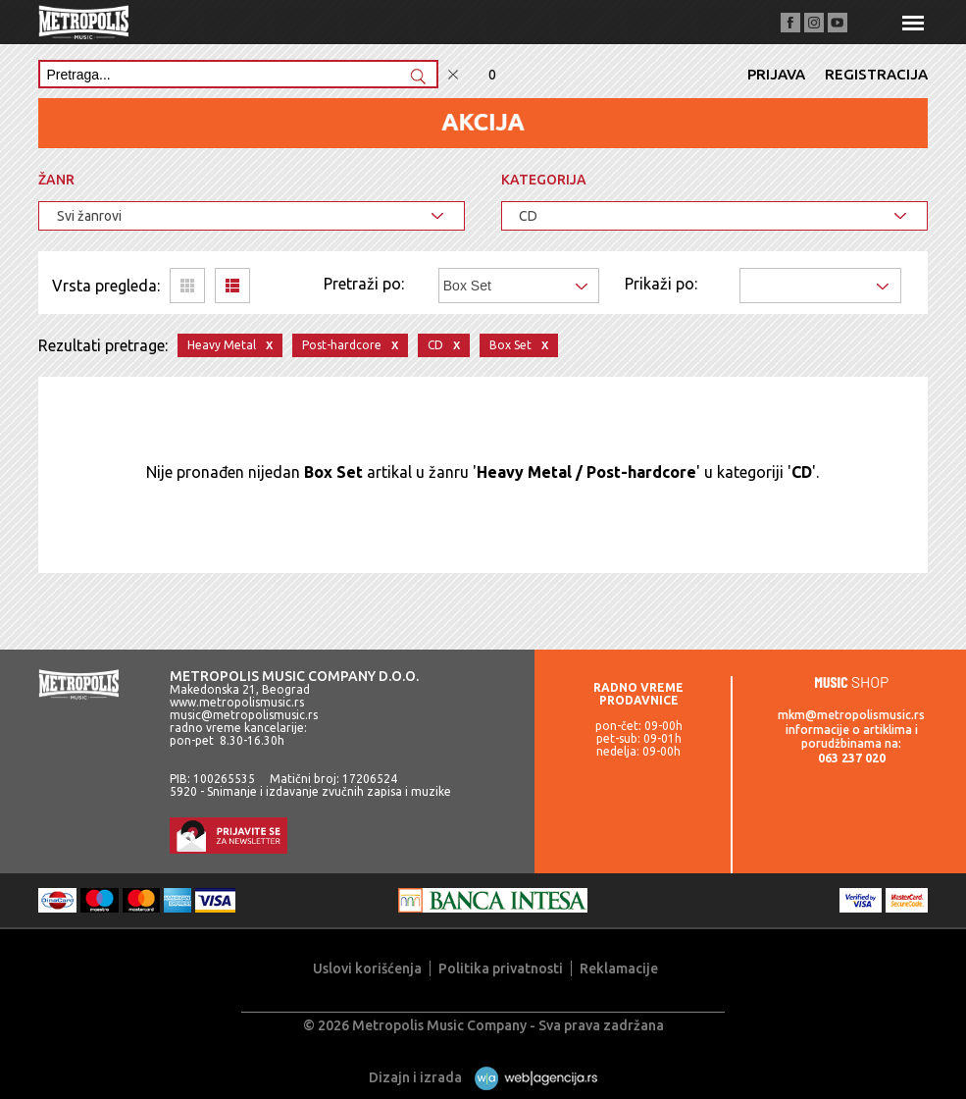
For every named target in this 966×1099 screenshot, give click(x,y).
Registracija (876, 74)
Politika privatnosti (500, 968)
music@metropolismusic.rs (244, 714)
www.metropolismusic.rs (237, 702)
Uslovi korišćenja (367, 968)
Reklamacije (619, 968)
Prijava (776, 74)
